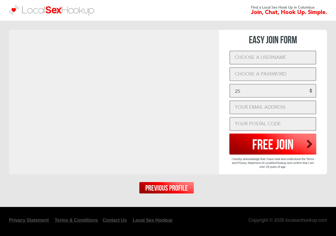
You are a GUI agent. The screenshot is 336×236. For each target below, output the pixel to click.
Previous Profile (166, 188)
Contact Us (114, 220)
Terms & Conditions (76, 220)
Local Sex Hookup (152, 220)
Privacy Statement (29, 220)
